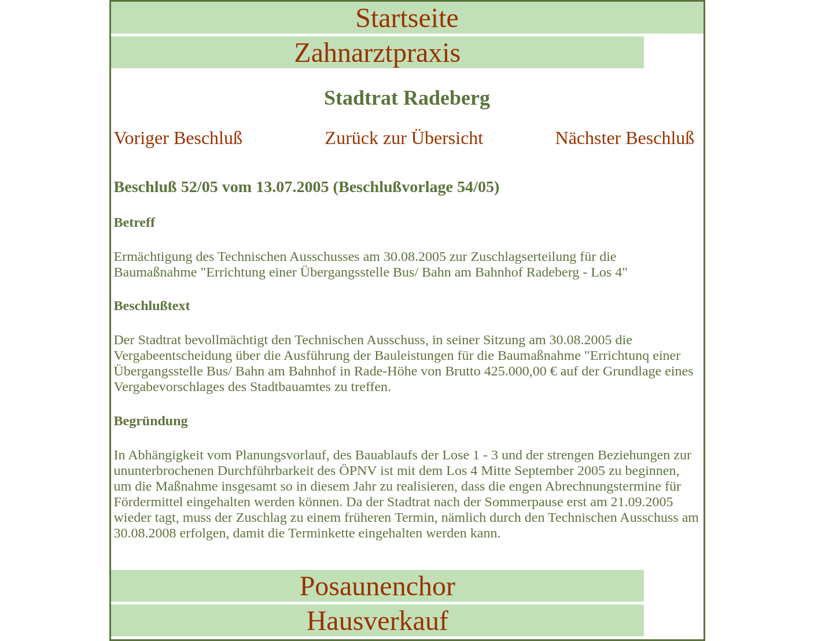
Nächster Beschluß (625, 137)
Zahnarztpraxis (377, 52)
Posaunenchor (377, 585)
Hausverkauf (377, 620)
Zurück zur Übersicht (404, 137)
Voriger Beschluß (178, 137)
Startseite (407, 17)
